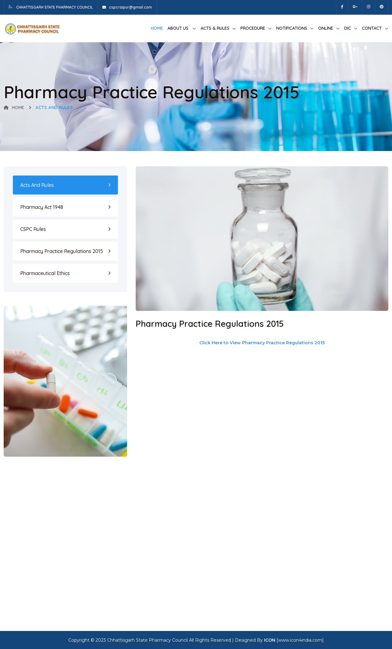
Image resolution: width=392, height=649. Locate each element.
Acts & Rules (215, 28)
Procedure (252, 28)
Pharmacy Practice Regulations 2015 (61, 251)
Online (325, 28)
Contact (372, 28)
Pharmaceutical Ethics (45, 273)
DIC (347, 28)
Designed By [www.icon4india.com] (279, 640)
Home (157, 28)
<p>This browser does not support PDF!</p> (250, 478)
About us (179, 28)
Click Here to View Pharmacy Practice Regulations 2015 (262, 342)
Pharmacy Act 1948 (41, 207)
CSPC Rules (33, 229)
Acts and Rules (37, 185)
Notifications (291, 28)
